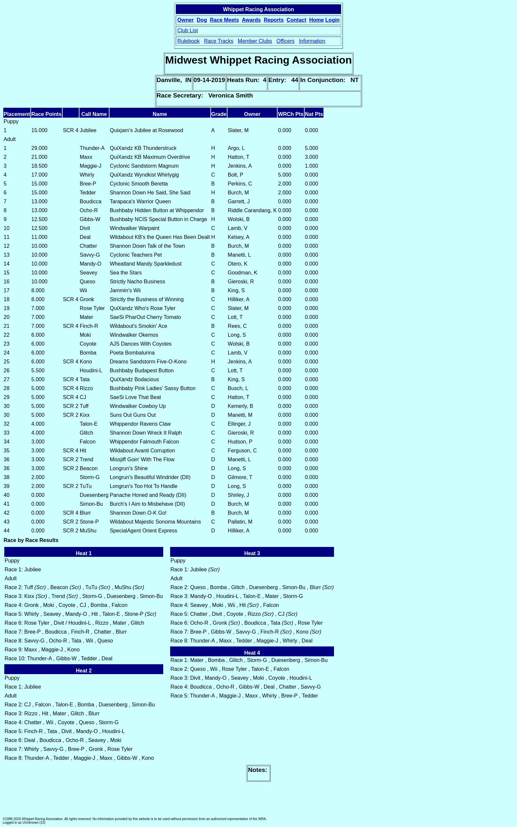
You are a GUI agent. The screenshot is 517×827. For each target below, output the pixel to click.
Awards (251, 20)
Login (332, 20)
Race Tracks (218, 41)
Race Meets (224, 20)
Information (312, 41)
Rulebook (188, 41)
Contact (296, 20)
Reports (274, 20)
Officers (285, 41)
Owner (185, 20)
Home (316, 20)
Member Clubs (255, 41)
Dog (202, 20)
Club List (187, 30)
